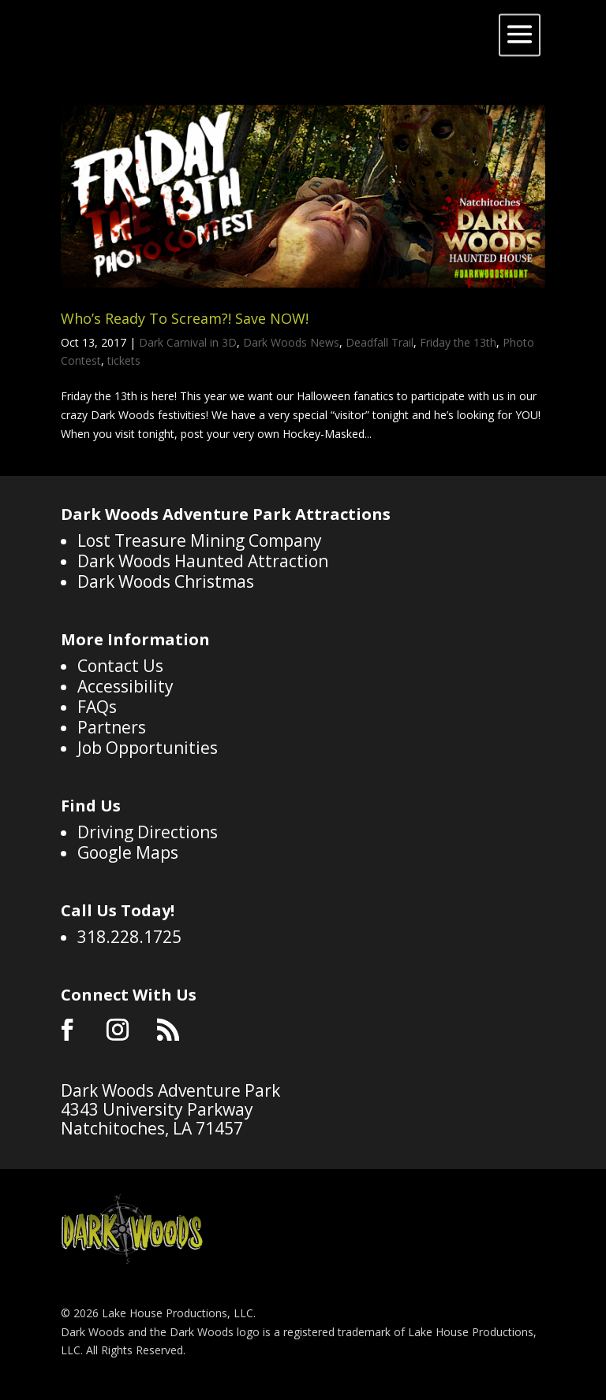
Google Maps (127, 852)
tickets (123, 360)
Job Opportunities (147, 748)
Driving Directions (147, 832)
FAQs (97, 707)
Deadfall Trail (379, 342)
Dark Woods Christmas (165, 581)
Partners (111, 727)
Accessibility (125, 686)
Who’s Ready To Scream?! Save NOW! (185, 318)
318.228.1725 (129, 937)
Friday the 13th (458, 342)
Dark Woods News (291, 342)
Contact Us (120, 666)
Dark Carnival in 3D (188, 342)
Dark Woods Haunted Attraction (202, 561)
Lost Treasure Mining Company (199, 540)
